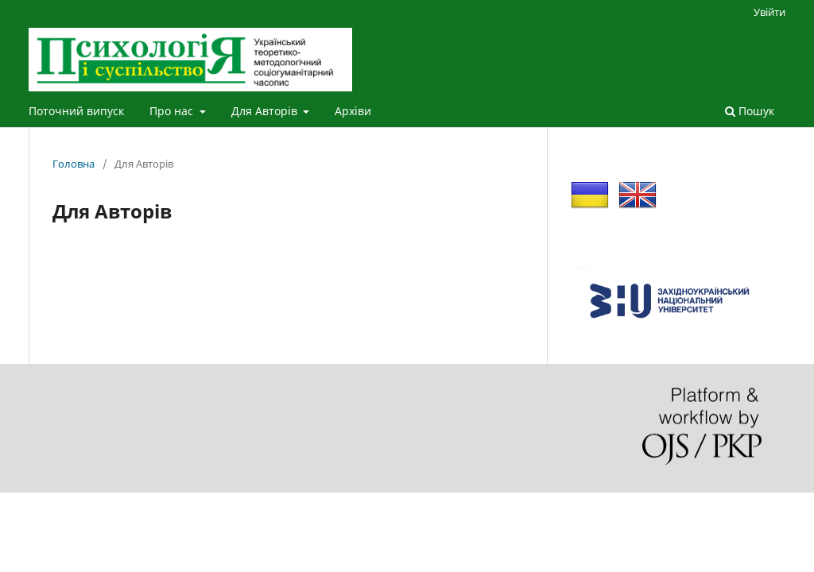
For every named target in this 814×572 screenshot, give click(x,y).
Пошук (749, 110)
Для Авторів (265, 110)
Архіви (353, 110)
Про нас (172, 110)
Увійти (769, 12)
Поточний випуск (76, 110)
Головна (73, 164)
